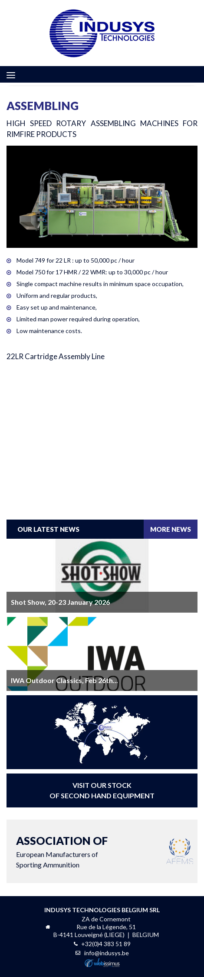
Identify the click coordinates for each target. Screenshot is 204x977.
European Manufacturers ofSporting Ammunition (62, 851)
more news (170, 529)
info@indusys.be (106, 953)
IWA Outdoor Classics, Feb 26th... (64, 680)
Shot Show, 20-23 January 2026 (60, 602)
